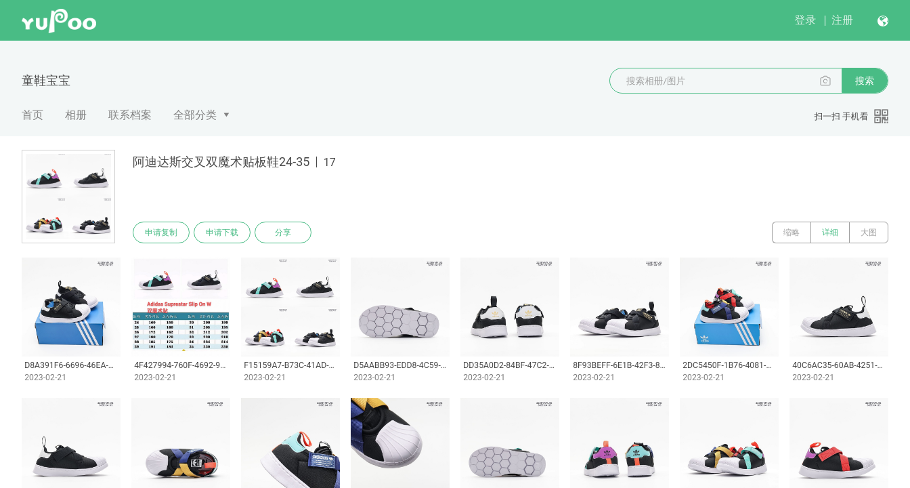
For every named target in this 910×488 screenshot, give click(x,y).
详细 (830, 232)
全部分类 (195, 114)
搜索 (864, 80)
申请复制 (161, 232)
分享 (283, 232)
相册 (76, 114)
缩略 (791, 232)
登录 (805, 20)
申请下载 (222, 232)
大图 (869, 232)
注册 (842, 20)
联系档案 (130, 114)
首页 (32, 114)
